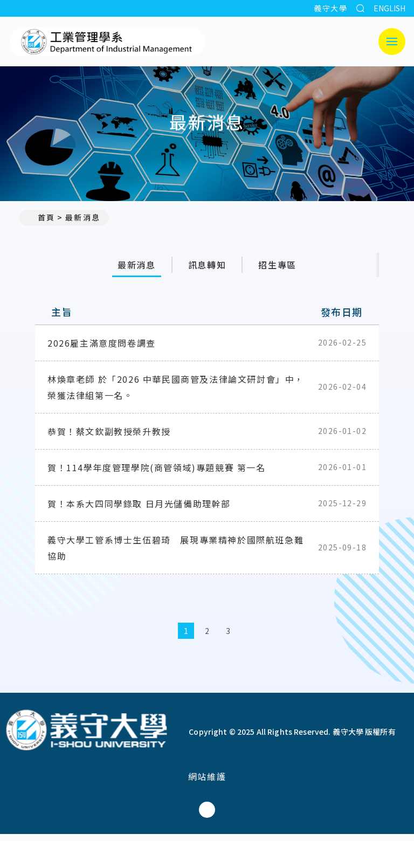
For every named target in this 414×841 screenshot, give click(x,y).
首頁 (41, 217)
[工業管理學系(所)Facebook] (207, 817)
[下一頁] (249, 638)
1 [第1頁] (186, 637)
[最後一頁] (270, 638)
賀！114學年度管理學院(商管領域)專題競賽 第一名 (156, 474)
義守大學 (330, 8)
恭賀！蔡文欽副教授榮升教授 (109, 438)
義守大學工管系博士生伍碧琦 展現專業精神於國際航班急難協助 (175, 554)
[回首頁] (86, 738)
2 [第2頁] (207, 637)
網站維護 (207, 783)
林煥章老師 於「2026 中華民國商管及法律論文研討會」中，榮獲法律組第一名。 (175, 394)
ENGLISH (389, 8)
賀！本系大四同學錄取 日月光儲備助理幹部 (139, 510)
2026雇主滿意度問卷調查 (101, 349)
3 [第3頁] (228, 637)
